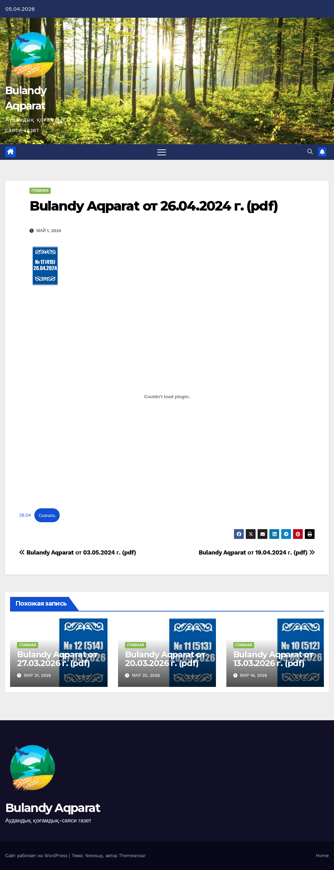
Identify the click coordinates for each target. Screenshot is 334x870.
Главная (40, 190)
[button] (310, 151)
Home (322, 855)
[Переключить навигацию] (161, 152)
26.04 (25, 515)
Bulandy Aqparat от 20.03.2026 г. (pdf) (165, 658)
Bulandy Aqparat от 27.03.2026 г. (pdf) (57, 658)
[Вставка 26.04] (167, 397)
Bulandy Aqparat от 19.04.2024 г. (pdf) (257, 552)
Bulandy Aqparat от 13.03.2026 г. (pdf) (273, 658)
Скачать (47, 515)
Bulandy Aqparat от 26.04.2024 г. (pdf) (154, 206)
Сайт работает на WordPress (37, 855)
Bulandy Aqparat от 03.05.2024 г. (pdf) (77, 552)
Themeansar (132, 855)
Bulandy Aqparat (52, 808)
